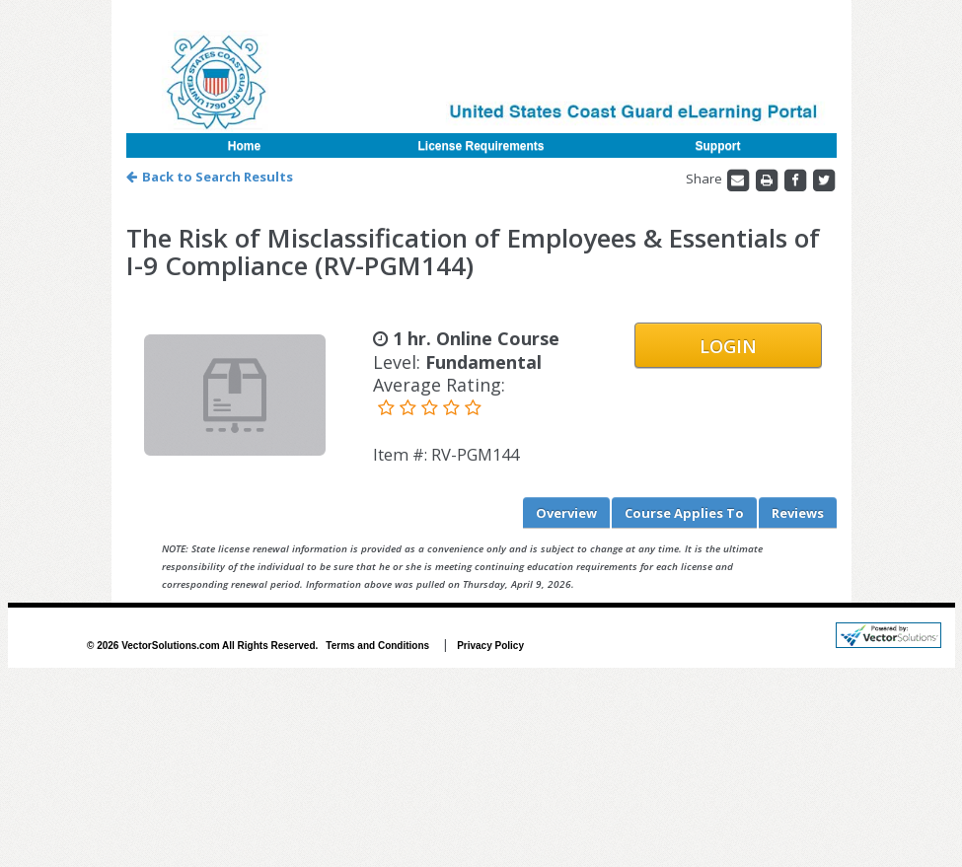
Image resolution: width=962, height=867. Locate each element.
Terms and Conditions (377, 645)
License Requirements (480, 146)
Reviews (798, 513)
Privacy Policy (490, 645)
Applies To (684, 513)
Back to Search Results (209, 176)
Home (244, 146)
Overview (566, 513)
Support (718, 146)
